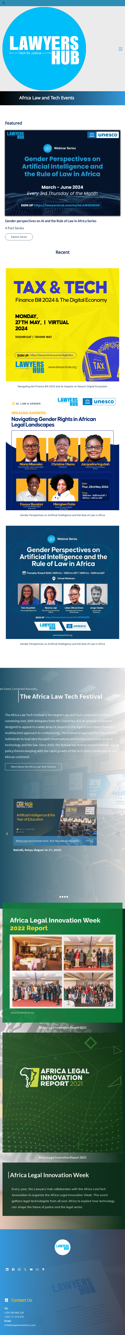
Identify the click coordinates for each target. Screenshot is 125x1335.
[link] (62, 1166)
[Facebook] (13, 1199)
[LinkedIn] (7, 1199)
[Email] (37, 1199)
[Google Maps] (43, 1199)
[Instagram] (19, 1199)
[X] (25, 1199)
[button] (4, 3)
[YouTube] (31, 1199)
